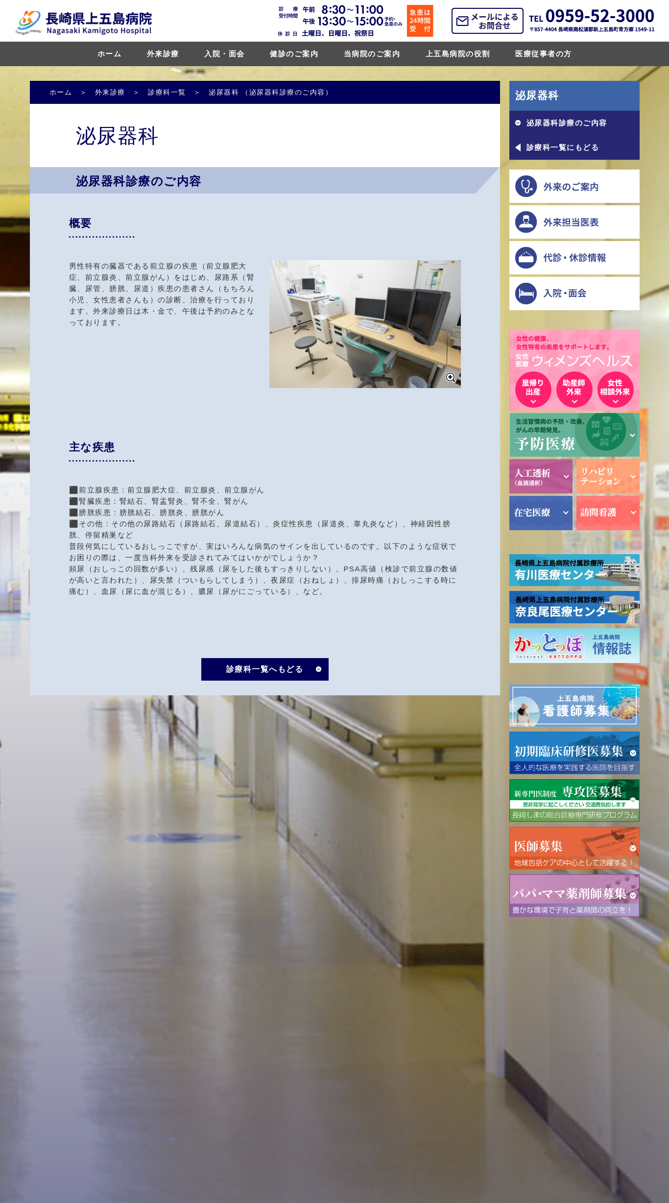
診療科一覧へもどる (265, 669)
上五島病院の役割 (458, 53)
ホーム (109, 53)
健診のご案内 (294, 53)
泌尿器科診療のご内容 (566, 123)
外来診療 (163, 53)
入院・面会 (224, 53)
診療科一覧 (167, 92)
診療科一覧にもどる (562, 147)
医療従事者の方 (543, 53)
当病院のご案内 (372, 53)
